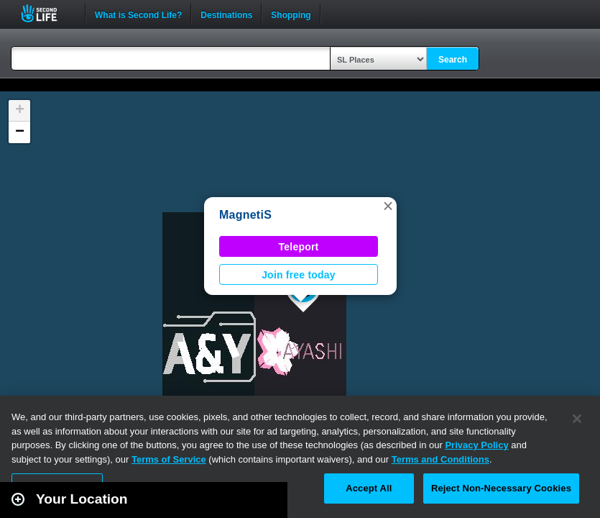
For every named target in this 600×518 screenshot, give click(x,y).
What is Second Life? (138, 13)
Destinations (226, 13)
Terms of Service (168, 459)
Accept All (369, 488)
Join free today (299, 275)
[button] (388, 205)
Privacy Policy (476, 445)
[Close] (577, 419)
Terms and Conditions (440, 459)
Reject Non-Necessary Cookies (501, 488)
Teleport (299, 247)
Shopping (290, 13)
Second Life (47, 13)
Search (452, 60)
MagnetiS (245, 215)
